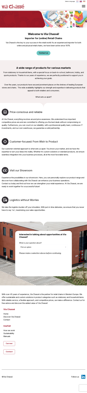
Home (5, 314)
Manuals (6, 336)
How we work (9, 330)
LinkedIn (83, 376)
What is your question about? (30, 243)
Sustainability (8, 333)
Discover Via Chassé (11, 317)
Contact (6, 320)
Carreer (9, 343)
